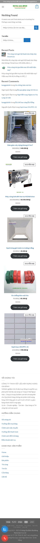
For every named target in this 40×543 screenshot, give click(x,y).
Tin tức (4, 468)
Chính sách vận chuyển (10, 428)
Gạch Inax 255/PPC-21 (28, 107)
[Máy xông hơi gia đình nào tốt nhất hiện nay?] (4, 68)
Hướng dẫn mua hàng (9, 424)
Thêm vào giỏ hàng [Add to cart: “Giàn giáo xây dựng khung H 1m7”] (20, 157)
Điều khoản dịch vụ (9, 440)
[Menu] (3, 6)
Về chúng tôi (6, 420)
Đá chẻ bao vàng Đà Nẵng (24, 102)
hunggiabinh (6, 85)
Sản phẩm (5, 460)
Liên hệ (4, 477)
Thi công (5, 464)
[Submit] (36, 28)
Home (4, 452)
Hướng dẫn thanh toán (10, 432)
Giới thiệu (5, 456)
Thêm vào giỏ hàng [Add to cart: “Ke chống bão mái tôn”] (20, 307)
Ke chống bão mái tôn (23, 85)
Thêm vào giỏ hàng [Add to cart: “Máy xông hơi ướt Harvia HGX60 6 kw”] (20, 208)
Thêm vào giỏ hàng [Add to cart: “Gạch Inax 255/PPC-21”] (20, 359)
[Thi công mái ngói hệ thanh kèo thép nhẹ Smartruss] (4, 55)
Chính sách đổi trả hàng (10, 436)
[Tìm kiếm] (27, 40)
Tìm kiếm (5, 36)
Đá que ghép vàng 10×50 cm (27, 90)
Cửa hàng (5, 473)
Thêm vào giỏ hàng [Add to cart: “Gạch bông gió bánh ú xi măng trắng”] (20, 256)
